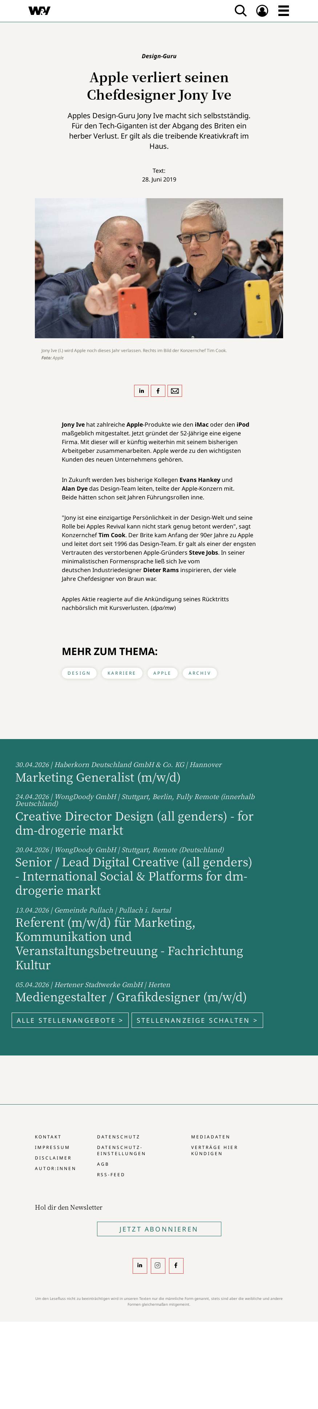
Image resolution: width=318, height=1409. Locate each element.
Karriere (122, 673)
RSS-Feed (111, 1174)
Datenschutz (118, 1137)
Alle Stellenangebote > (70, 1020)
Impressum (52, 1147)
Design (79, 673)
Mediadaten (210, 1137)
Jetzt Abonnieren (159, 1229)
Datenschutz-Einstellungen (121, 1150)
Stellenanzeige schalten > (197, 1020)
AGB (103, 1164)
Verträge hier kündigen (214, 1150)
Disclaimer (53, 1158)
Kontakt (48, 1137)
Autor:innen (55, 1168)
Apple (162, 673)
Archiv (200, 673)
